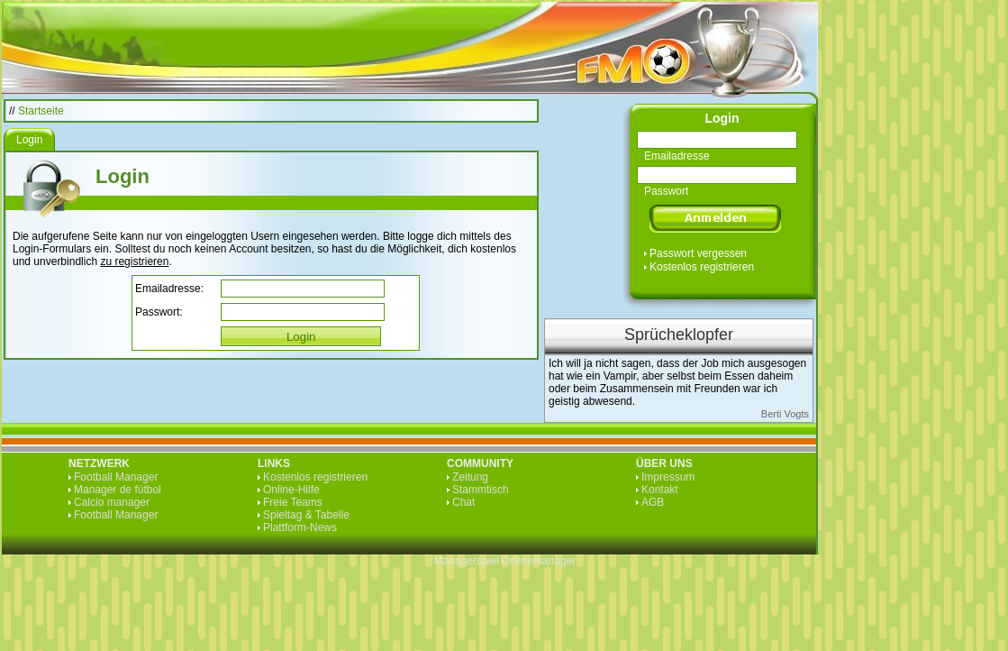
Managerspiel (466, 561)
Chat (463, 502)
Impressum (668, 477)
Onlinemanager (539, 561)
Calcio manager (112, 502)
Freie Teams (292, 502)
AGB (652, 502)
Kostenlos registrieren (701, 267)
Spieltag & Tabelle (306, 515)
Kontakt (659, 489)
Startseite (41, 111)
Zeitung (470, 477)
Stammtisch (480, 489)
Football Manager (116, 477)
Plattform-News (300, 527)
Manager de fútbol (117, 489)
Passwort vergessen (698, 253)
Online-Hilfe (291, 489)
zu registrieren (134, 261)
